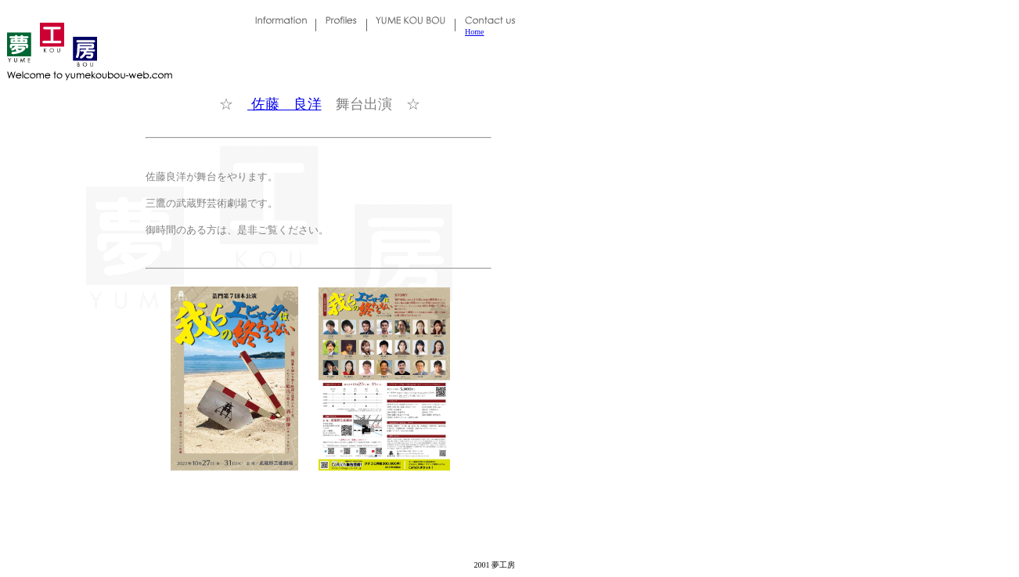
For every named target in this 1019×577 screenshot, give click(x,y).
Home (474, 31)
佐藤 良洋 (284, 104)
